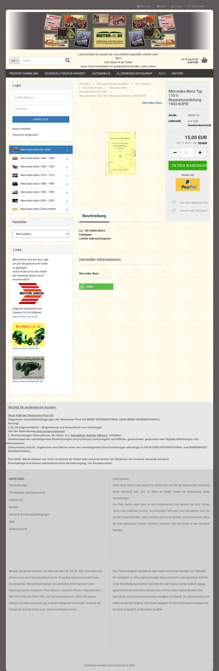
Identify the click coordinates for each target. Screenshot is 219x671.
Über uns (144, 6)
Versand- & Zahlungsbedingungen (29, 514)
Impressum (16, 499)
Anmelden (41, 119)
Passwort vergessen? (25, 134)
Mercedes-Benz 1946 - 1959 (33, 158)
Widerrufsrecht (18, 529)
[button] (161, 6)
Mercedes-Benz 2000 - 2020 (33, 201)
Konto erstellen (21, 128)
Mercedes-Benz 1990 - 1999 (33, 192)
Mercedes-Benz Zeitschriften (34, 209)
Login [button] (177, 6)
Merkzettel (196, 6)
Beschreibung (94, 216)
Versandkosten (18, 485)
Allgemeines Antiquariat (134, 73)
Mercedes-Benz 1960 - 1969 (33, 167)
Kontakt (13, 507)
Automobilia (101, 73)
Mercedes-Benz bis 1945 (31, 150)
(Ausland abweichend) (199, 125)
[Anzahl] (187, 153)
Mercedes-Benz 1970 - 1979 (33, 175)
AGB (11, 521)
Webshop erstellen (95, 665)
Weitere (177, 73)
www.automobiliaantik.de (27, 381)
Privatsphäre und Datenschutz (27, 492)
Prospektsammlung (23, 73)
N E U (162, 73)
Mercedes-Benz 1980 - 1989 (33, 184)
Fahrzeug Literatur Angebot (65, 73)
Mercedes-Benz (152, 102)
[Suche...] (14, 60)
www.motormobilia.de (25, 348)
